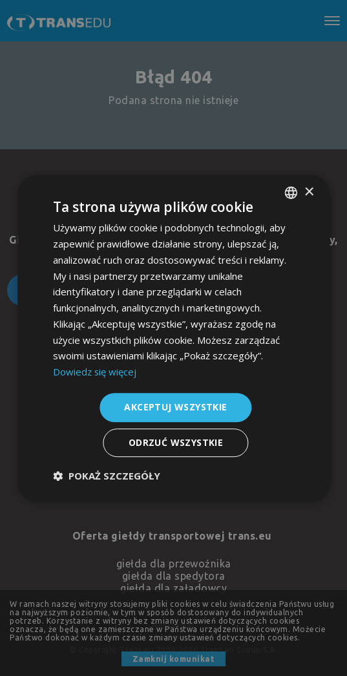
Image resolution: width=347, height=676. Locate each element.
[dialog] (173, 338)
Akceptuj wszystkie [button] (175, 407)
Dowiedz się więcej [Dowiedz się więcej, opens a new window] (95, 371)
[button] (106, 475)
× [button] (308, 192)
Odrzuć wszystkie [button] (176, 442)
